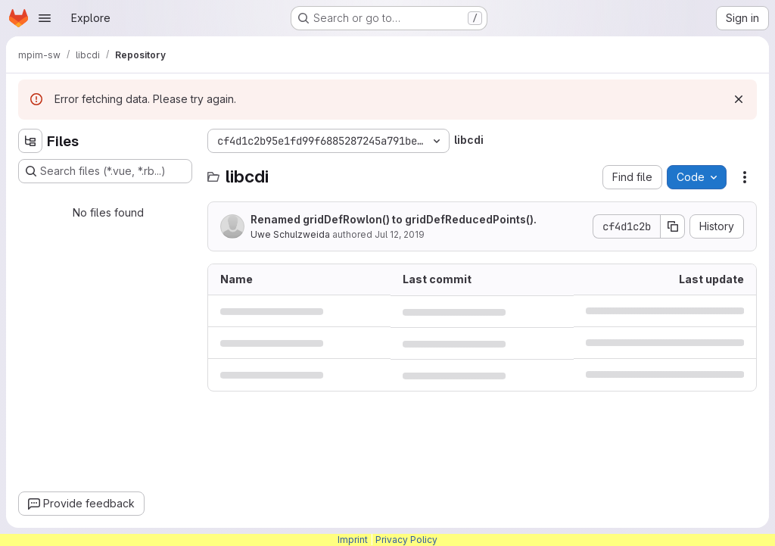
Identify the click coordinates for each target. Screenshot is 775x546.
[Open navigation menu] (45, 18)
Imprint (353, 539)
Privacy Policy (406, 539)
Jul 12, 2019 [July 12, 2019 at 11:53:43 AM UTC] (400, 234)
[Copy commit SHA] (673, 226)
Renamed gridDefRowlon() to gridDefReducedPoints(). (394, 219)
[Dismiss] (739, 99)
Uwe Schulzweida (290, 234)
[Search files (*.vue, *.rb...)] (105, 171)
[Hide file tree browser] (30, 141)
